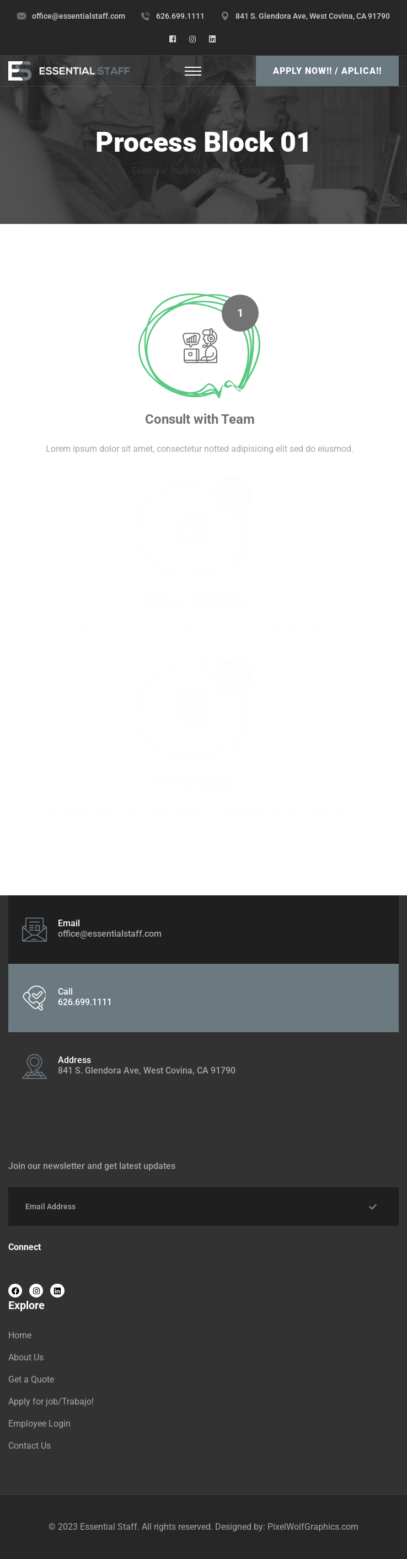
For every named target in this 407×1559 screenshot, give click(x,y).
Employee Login (39, 1423)
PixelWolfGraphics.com (312, 1526)
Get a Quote (31, 1379)
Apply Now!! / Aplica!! (327, 71)
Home (19, 1335)
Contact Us (29, 1445)
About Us (26, 1357)
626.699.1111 (180, 16)
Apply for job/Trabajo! (51, 1401)
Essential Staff (108, 1526)
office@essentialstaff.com (78, 16)
